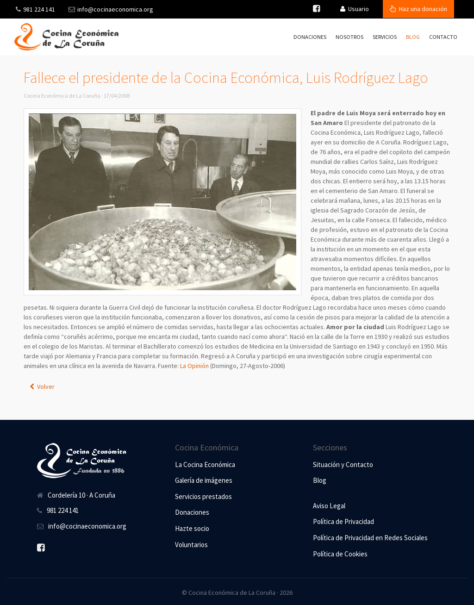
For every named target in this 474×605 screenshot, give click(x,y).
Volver (42, 386)
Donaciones (309, 36)
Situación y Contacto (343, 464)
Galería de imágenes (203, 480)
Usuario (354, 9)
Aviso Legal (329, 505)
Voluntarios (191, 544)
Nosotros (349, 36)
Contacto (443, 36)
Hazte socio (192, 528)
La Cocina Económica (205, 464)
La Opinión (194, 366)
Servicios (385, 36)
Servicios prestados (203, 496)
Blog (413, 36)
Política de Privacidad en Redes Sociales (370, 537)
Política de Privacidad (343, 521)
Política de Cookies (340, 553)
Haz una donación (418, 9)
